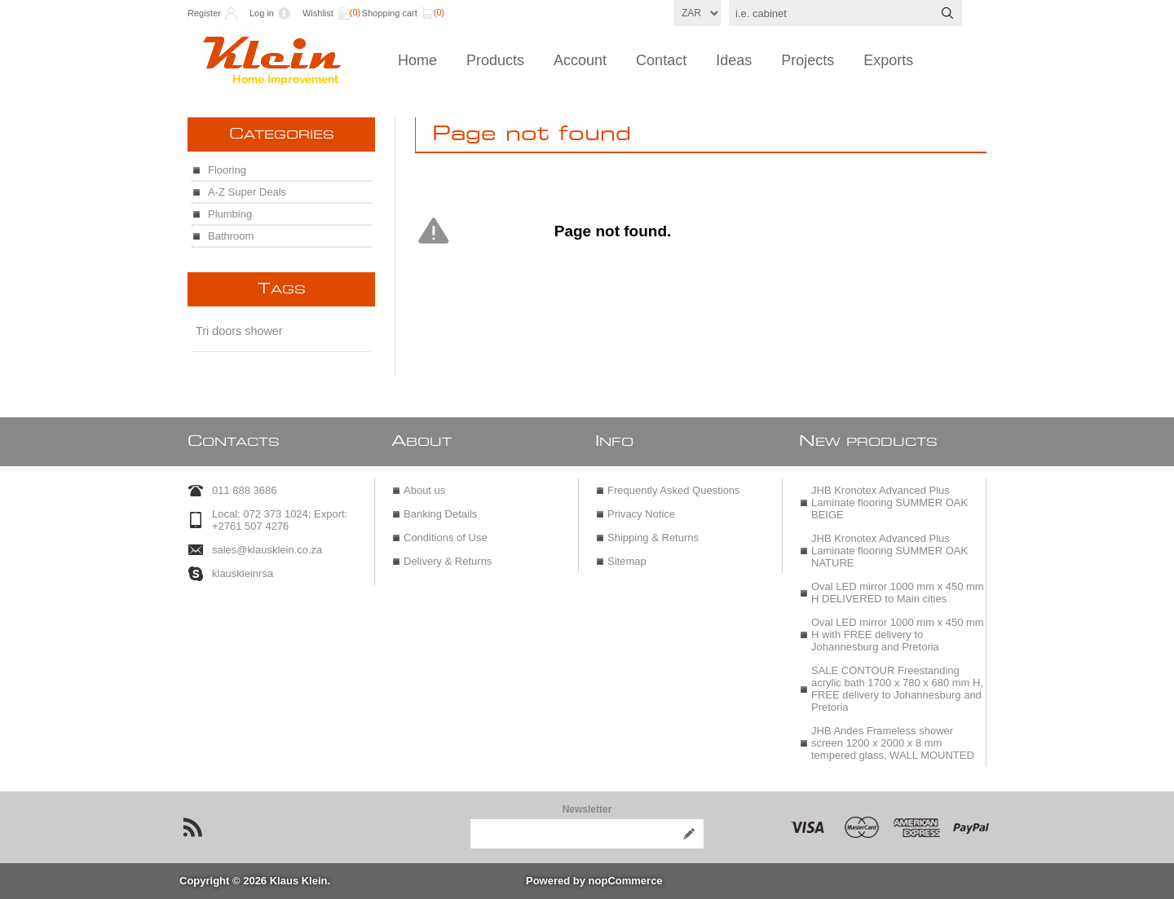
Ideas (734, 60)
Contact (661, 60)
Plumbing (230, 214)
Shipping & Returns (653, 537)
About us (424, 490)
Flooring (227, 170)
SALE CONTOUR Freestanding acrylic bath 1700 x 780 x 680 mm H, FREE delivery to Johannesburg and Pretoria (897, 688)
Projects (807, 60)
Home (417, 60)
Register (204, 13)
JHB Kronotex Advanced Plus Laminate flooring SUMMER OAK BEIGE (889, 502)
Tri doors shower (239, 330)
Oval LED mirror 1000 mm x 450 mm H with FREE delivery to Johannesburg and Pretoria (897, 634)
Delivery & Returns (448, 561)
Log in (261, 13)
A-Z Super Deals (247, 192)
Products (495, 60)
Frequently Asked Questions (673, 490)
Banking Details (440, 514)
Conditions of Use (446, 537)
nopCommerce (626, 881)
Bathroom (231, 236)
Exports (888, 60)
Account (580, 60)
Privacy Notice (641, 514)
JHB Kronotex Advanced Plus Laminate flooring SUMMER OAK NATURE (889, 550)
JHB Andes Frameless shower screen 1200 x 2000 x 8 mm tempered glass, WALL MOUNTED (892, 743)
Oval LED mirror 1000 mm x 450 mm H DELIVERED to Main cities (897, 592)
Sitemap (627, 561)
